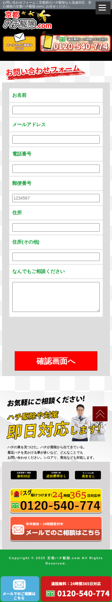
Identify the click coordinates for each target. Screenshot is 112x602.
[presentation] (56, 334)
